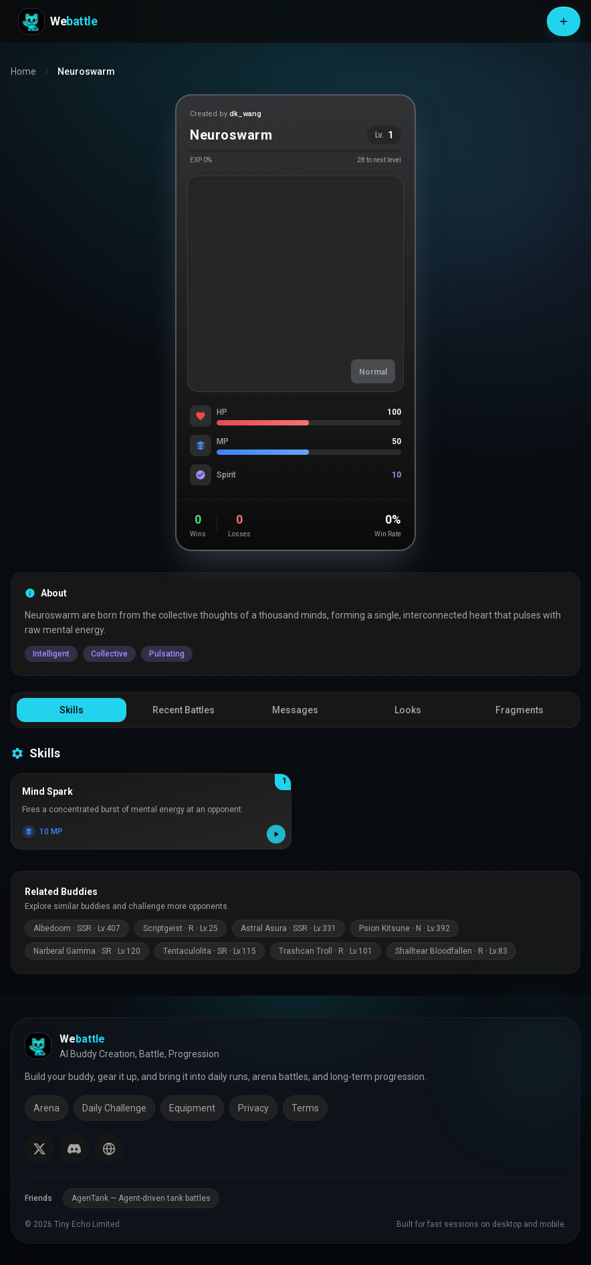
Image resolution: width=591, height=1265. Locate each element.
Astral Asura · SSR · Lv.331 (288, 928)
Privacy (253, 1108)
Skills (72, 710)
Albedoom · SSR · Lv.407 (76, 928)
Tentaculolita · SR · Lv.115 (209, 951)
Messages (295, 710)
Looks (407, 710)
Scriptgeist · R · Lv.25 (180, 928)
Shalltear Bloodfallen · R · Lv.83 (451, 951)
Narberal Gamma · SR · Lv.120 (86, 951)
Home (23, 71)
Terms (305, 1108)
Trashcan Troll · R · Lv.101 (325, 951)
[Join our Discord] (74, 1148)
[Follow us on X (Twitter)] (39, 1148)
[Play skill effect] (276, 834)
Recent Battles (183, 710)
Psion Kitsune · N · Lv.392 (404, 928)
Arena (46, 1108)
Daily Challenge (114, 1108)
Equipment (192, 1108)
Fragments (519, 710)
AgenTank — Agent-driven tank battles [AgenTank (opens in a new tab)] (141, 1198)
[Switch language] (109, 1148)
